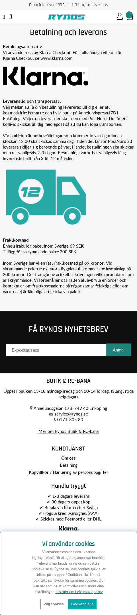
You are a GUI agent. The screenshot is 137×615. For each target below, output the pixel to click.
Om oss (68, 458)
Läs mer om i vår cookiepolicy (79, 591)
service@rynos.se (71, 414)
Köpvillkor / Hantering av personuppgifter (68, 472)
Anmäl (118, 350)
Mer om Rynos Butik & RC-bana (68, 431)
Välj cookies (54, 604)
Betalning (68, 465)
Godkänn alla (82, 604)
